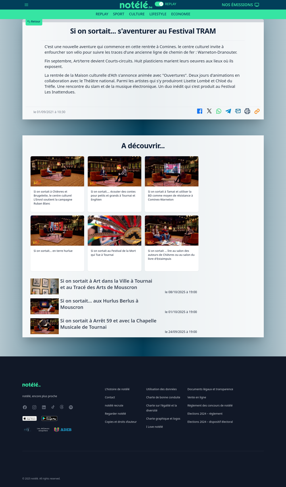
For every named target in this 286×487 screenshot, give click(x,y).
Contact (110, 397)
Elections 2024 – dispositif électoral (210, 422)
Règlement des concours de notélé (210, 405)
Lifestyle (158, 14)
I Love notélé (154, 427)
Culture (137, 14)
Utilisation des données (161, 389)
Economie (180, 14)
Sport (118, 14)
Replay (102, 14)
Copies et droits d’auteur (121, 422)
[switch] (159, 4)
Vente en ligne (197, 397)
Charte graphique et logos (163, 418)
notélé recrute (114, 405)
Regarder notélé (115, 413)
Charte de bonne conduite (163, 397)
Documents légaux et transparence (210, 389)
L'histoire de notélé (117, 389)
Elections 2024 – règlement (205, 413)
